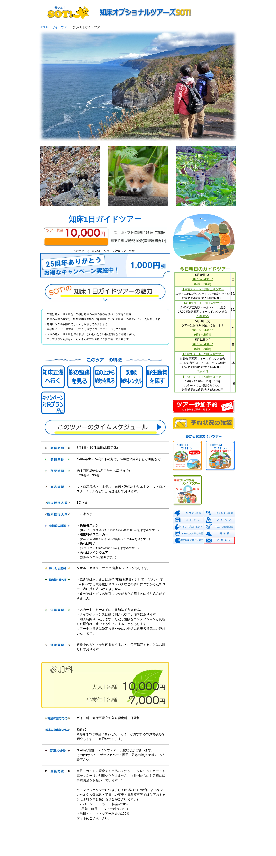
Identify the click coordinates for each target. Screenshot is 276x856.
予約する (202, 316)
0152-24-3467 (226, 846)
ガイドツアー (61, 27)
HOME (44, 27)
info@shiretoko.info (224, 842)
